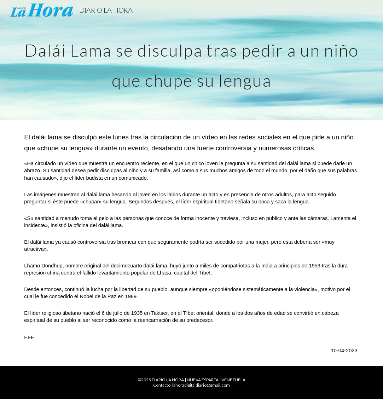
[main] (191, 60)
